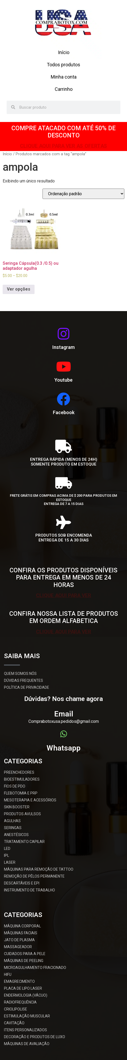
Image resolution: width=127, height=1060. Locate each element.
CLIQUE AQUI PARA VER (63, 595)
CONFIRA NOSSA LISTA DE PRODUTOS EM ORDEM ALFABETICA (63, 617)
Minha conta (64, 77)
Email (63, 714)
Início (63, 52)
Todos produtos (63, 64)
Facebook (63, 412)
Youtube (63, 380)
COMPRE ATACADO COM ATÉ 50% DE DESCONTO (63, 132)
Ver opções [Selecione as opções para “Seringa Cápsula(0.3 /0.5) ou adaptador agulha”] (18, 289)
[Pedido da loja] (83, 194)
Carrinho (64, 89)
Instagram (63, 347)
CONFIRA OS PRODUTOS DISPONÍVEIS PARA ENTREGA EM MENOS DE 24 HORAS (63, 578)
